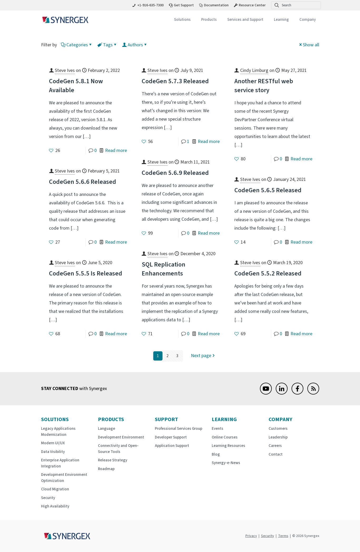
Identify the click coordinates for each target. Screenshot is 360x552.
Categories (77, 45)
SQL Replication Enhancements (163, 269)
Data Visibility (53, 452)
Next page (203, 356)
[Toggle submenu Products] (209, 20)
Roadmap (106, 469)
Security (48, 498)
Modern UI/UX (53, 443)
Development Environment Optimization (64, 478)
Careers (275, 445)
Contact (276, 454)
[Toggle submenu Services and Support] (245, 20)
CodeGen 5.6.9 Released (175, 173)
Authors (135, 45)
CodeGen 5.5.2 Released (268, 273)
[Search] (296, 5)
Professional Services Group (178, 428)
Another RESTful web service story (263, 86)
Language (106, 428)
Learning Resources (228, 445)
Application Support (172, 445)
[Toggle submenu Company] (307, 20)
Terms (283, 536)
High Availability (55, 506)
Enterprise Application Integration (60, 463)
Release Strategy (112, 460)
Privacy (251, 536)
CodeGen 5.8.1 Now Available (76, 86)
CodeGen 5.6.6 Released (82, 181)
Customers (278, 428)
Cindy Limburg (254, 70)
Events (217, 428)
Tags (107, 45)
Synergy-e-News (226, 463)
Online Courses (225, 437)
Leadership (278, 437)
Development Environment (121, 437)
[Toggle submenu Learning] (281, 20)
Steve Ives (65, 70)
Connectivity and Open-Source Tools (118, 449)
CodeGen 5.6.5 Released (268, 190)
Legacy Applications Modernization (58, 431)
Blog (216, 454)
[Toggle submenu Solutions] (182, 20)
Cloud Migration (55, 489)
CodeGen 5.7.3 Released (175, 81)
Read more (116, 150)
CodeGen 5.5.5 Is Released (85, 273)
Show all (308, 45)
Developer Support (171, 437)
